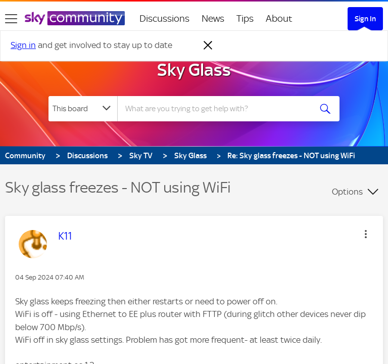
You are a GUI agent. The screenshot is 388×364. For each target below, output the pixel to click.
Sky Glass (194, 70)
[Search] (217, 108)
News (213, 18)
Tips (245, 18)
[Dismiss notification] (208, 45)
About (279, 18)
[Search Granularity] (82, 108)
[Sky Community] (75, 18)
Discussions (164, 18)
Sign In (365, 18)
